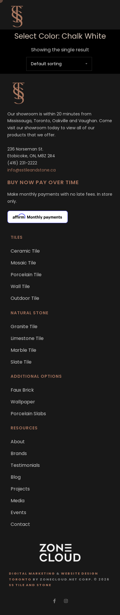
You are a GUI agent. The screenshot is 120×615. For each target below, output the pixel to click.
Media (17, 500)
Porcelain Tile (26, 274)
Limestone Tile (27, 338)
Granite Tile (24, 326)
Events (18, 512)
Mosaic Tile (23, 262)
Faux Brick (22, 390)
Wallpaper (23, 401)
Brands (19, 453)
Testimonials (25, 465)
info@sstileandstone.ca (31, 170)
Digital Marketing (32, 573)
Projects (20, 488)
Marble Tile (23, 350)
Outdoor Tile (25, 298)
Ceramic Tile (25, 251)
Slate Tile (21, 362)
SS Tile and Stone (30, 585)
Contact (20, 524)
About (18, 441)
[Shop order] (59, 64)
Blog (16, 477)
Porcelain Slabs (28, 413)
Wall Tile (20, 286)
